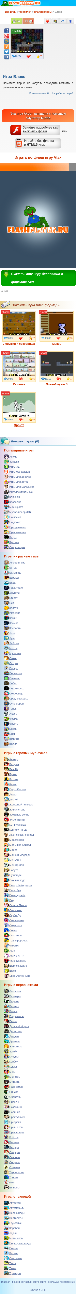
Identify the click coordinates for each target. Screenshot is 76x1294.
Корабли (12, 1228)
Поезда (11, 1248)
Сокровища (13, 693)
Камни (10, 618)
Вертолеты (13, 1218)
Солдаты (12, 1162)
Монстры (12, 1077)
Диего (10, 794)
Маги (9, 1072)
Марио (10, 850)
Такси (10, 1263)
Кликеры (12, 497)
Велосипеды (14, 1213)
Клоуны (11, 1056)
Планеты (12, 678)
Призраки (12, 1122)
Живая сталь (14, 809)
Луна (9, 638)
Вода (9, 583)
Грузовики (12, 1223)
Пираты (11, 1102)
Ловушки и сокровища (19, 328)
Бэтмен (11, 779)
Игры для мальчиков (19, 487)
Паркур (11, 668)
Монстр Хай (14, 865)
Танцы (10, 709)
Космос (11, 623)
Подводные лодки (17, 1243)
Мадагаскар (14, 840)
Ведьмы (11, 1001)
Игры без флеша (17, 472)
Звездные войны (17, 815)
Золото (11, 608)
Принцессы (13, 1127)
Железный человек (18, 804)
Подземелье (14, 688)
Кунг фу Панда (15, 830)
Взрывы (11, 578)
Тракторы (12, 1273)
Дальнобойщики (16, 1026)
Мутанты (12, 1082)
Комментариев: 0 (39, 93)
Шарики (11, 739)
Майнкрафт (13, 507)
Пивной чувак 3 (57, 368)
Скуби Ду (12, 915)
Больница (12, 573)
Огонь (10, 658)
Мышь (57, 328)
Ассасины (12, 991)
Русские (11, 542)
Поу (9, 900)
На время (12, 517)
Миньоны (12, 860)
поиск (15, 1282)
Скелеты (12, 1157)
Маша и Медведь (17, 855)
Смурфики (13, 925)
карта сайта (39, 1282)
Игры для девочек (17, 477)
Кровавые (12, 502)
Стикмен (12, 1167)
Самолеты (13, 1258)
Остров (11, 663)
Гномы (10, 1021)
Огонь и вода (14, 880)
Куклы (10, 1067)
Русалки (11, 1142)
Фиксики (11, 945)
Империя (12, 613)
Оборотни (12, 1097)
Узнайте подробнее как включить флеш (40, 129)
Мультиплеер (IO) (17, 512)
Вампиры (12, 996)
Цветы (10, 729)
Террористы (14, 1172)
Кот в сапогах (15, 825)
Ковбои (11, 1061)
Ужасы (10, 714)
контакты (25, 1282)
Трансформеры (16, 940)
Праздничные (15, 527)
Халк (9, 950)
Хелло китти (14, 956)
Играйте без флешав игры (39, 142)
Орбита (19, 409)
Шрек (10, 971)
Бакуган (11, 764)
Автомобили (14, 1208)
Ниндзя (11, 1092)
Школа (10, 744)
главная (5, 1282)
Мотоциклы (13, 1238)
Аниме (10, 457)
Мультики (12, 653)
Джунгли (12, 593)
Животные (13, 1046)
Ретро (10, 537)
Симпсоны (13, 910)
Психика (19, 368)
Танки (10, 1268)
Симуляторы (14, 547)
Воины (10, 1011)
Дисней (11, 799)
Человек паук (15, 961)
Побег (10, 683)
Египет (10, 598)
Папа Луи (12, 890)
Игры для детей (16, 482)
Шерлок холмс (15, 966)
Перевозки (13, 673)
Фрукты (11, 724)
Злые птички (14, 820)
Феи (9, 1182)
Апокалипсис (14, 562)
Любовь (11, 643)
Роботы (11, 1137)
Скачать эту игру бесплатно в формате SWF (37, 278)
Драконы (12, 1041)
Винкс (10, 784)
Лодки (10, 1233)
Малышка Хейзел (17, 845)
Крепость (12, 628)
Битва (10, 568)
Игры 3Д (11, 467)
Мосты (10, 648)
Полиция (12, 1112)
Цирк (9, 734)
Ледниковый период (19, 835)
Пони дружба (14, 895)
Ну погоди (12, 875)
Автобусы (12, 1203)
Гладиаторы (14, 1016)
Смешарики (14, 920)
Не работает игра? (62, 93)
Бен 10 (11, 769)
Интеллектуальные (18, 492)
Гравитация (14, 588)
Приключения (15, 532)
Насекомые (13, 1087)
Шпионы (11, 1187)
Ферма (11, 719)
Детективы (13, 1031)
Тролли (11, 1177)
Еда (9, 603)
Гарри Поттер (15, 789)
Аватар (11, 759)
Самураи (12, 1152)
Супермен (13, 935)
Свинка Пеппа (15, 905)
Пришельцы (14, 1132)
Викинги (11, 1006)
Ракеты (11, 1253)
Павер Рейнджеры (18, 885)
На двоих (12, 522)
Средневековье (16, 698)
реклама (53, 1282)
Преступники (14, 1117)
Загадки (11, 462)
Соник (10, 930)
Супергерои (14, 703)
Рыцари (11, 1147)
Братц (10, 774)
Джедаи (11, 1036)
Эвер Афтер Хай (17, 976)
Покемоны (13, 1107)
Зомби (10, 1051)
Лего (9, 633)
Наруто (11, 870)
